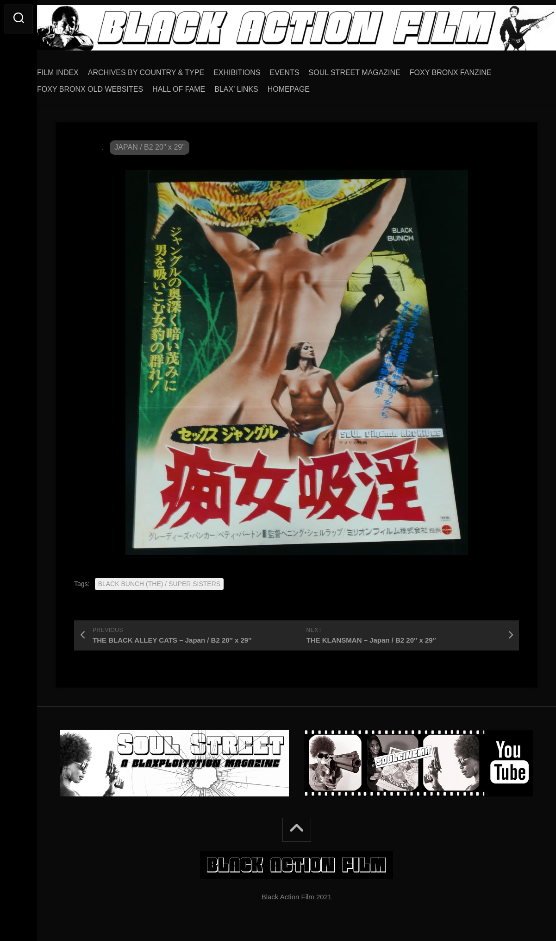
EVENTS (303, 69)
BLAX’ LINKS (255, 86)
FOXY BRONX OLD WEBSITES (109, 86)
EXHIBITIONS (255, 69)
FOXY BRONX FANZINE (469, 69)
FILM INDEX (76, 69)
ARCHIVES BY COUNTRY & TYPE (164, 69)
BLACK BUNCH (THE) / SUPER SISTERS (159, 580)
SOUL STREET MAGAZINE (373, 69)
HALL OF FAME (197, 86)
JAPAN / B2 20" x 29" (149, 144)
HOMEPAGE (307, 86)
